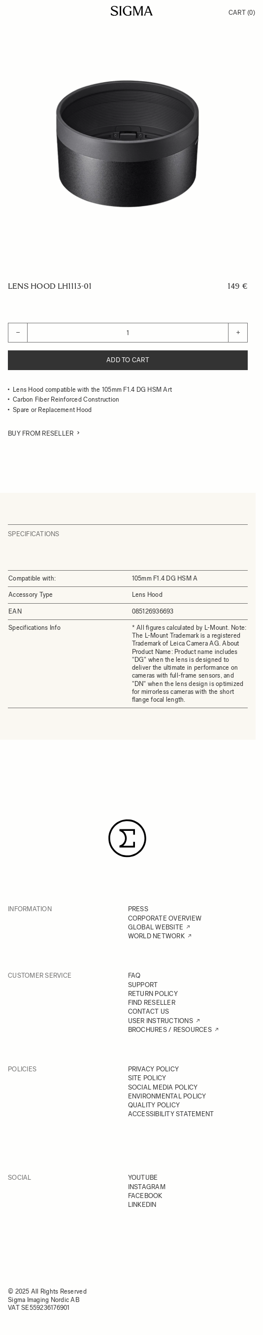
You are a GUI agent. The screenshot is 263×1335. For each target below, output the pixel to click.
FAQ (134, 975)
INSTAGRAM (146, 1187)
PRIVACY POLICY (153, 1069)
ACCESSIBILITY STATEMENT (171, 1114)
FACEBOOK (145, 1195)
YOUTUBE (143, 1177)
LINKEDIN (142, 1204)
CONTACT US (148, 1011)
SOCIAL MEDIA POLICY (163, 1087)
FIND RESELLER (151, 1002)
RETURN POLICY (153, 993)
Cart (242, 12)
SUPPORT (143, 985)
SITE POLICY (147, 1078)
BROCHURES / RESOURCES (170, 1029)
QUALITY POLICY (154, 1105)
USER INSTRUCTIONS (160, 1021)
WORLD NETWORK (156, 936)
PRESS (138, 909)
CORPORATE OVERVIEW (165, 918)
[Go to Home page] (132, 11)
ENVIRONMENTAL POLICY (167, 1096)
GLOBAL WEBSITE (156, 927)
